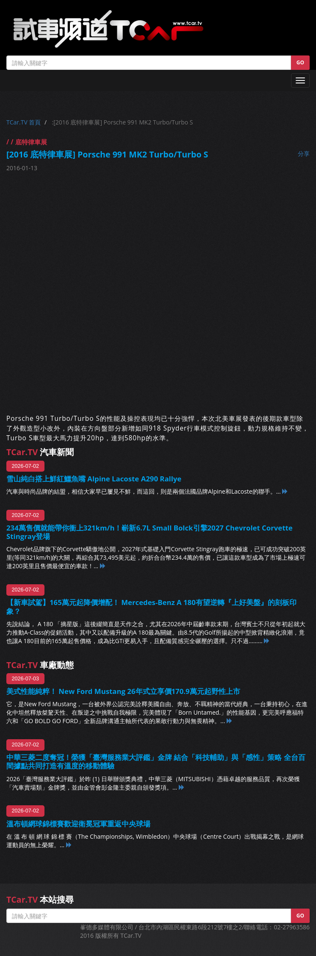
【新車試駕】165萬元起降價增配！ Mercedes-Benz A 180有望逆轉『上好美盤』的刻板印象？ (151, 606)
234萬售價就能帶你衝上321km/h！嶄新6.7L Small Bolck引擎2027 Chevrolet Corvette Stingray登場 (149, 532)
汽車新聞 (40, 452)
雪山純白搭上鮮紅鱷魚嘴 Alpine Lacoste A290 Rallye (93, 479)
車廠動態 (40, 665)
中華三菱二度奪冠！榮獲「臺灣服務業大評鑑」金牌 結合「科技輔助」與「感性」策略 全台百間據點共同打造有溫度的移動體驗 (155, 761)
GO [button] (300, 62)
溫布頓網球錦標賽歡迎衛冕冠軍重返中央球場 (78, 824)
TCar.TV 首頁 (23, 122)
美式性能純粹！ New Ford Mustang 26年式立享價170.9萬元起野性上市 (123, 691)
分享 (304, 153)
